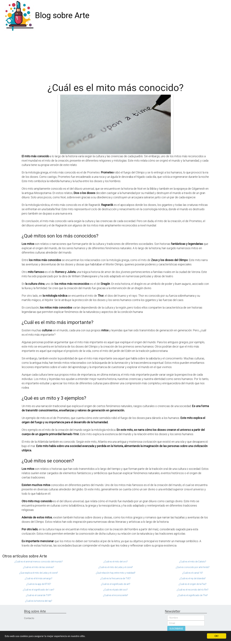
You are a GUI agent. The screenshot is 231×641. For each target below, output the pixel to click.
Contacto (29, 618)
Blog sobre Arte (62, 15)
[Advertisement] (115, 55)
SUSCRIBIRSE (176, 628)
